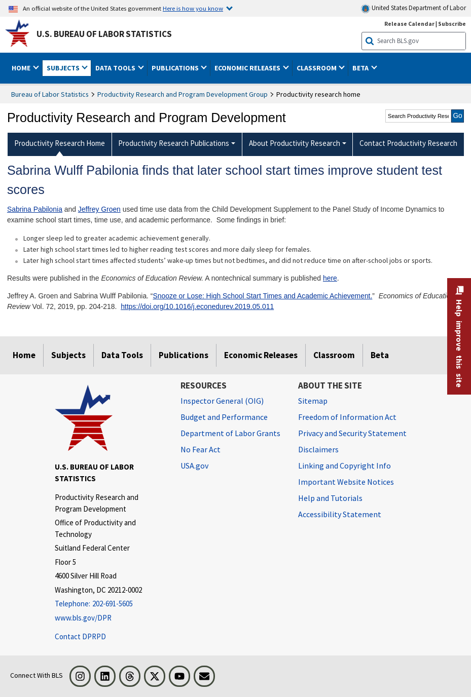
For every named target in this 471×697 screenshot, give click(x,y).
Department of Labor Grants (230, 433)
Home (24, 355)
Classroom (334, 355)
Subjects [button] (64, 67)
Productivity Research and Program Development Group (182, 94)
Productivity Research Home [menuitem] (59, 143)
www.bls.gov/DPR (83, 618)
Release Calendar (409, 23)
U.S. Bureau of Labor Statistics (104, 34)
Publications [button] (176, 67)
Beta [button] (361, 67)
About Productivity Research (294, 143)
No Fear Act (200, 449)
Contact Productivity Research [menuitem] (408, 143)
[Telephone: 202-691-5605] (110, 604)
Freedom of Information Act (347, 417)
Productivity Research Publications (173, 143)
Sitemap (313, 401)
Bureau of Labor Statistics (50, 94)
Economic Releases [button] (248, 67)
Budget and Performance (224, 417)
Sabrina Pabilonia (34, 209)
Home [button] (22, 67)
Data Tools (122, 355)
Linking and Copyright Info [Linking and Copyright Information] (344, 465)
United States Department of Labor (413, 8)
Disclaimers (318, 449)
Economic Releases (261, 355)
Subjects (68, 355)
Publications (183, 355)
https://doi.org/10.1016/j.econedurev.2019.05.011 (197, 306)
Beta (380, 355)
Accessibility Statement (339, 514)
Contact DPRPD (80, 636)
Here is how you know (193, 8)
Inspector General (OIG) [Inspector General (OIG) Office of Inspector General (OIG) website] (222, 401)
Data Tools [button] (116, 67)
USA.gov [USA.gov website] (194, 465)
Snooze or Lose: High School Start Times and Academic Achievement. (262, 296)
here (330, 278)
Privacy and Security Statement (352, 433)
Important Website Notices (346, 482)
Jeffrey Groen (99, 209)
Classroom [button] (317, 67)
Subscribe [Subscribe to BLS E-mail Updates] (452, 23)
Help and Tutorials (330, 498)
